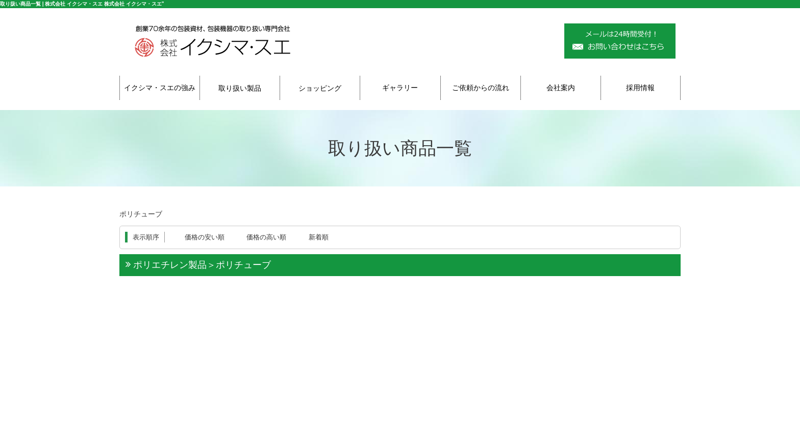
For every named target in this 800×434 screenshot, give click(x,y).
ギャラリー (400, 88)
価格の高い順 (266, 237)
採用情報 (640, 88)
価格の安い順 (204, 237)
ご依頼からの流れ (480, 88)
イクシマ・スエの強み (159, 88)
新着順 (319, 237)
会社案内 (560, 88)
